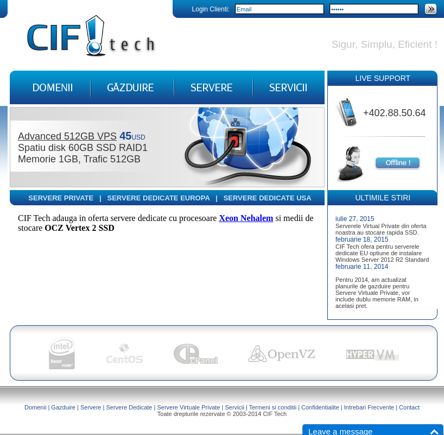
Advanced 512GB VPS (67, 136)
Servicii (234, 407)
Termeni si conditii (272, 407)
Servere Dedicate (129, 407)
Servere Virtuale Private (188, 407)
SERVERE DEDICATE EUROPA (158, 198)
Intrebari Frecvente (369, 407)
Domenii (35, 407)
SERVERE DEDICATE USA (268, 198)
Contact (409, 407)
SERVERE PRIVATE (60, 198)
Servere (91, 407)
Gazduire (63, 407)
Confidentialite (320, 407)
